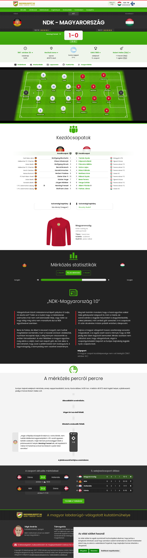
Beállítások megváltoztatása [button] (110, 551)
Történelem (78, 10)
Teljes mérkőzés (73, 273)
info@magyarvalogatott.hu (39, 555)
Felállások (20, 65)
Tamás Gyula (84, 158)
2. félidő (86, 273)
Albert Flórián (84, 185)
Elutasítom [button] (94, 551)
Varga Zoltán (84, 182)
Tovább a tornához (73, 501)
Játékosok (33, 10)
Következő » (129, 14)
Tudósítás (68, 65)
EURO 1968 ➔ (96, 52)
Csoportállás (85, 65)
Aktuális (23, 10)
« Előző (15, 14)
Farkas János (84, 188)
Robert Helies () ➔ (121, 52)
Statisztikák (67, 10)
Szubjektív (90, 10)
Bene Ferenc (84, 179)
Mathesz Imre (84, 173)
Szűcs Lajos (83, 167)
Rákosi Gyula (84, 176)
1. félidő (60, 273)
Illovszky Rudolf (85, 207)
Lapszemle (52, 65)
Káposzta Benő (85, 161)
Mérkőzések (44, 10)
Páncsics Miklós (85, 164)
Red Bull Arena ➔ (51, 52)
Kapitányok (55, 10)
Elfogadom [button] (83, 551)
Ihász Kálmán (84, 170)
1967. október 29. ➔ (25, 52)
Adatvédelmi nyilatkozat (58, 555)
